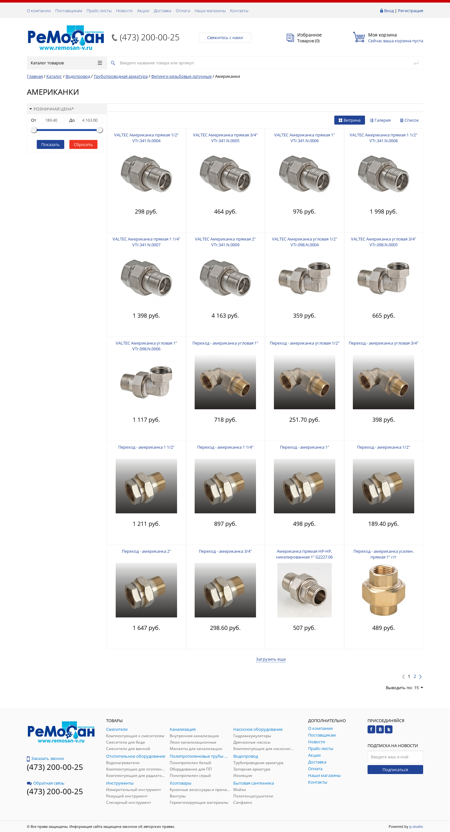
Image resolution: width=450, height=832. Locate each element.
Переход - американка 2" (146, 551)
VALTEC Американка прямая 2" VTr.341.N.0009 (225, 242)
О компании (39, 10)
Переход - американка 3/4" (225, 551)
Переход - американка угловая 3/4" (383, 343)
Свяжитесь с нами (225, 37)
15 (418, 687)
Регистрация (410, 10)
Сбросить (83, 144)
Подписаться (395, 769)
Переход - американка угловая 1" (225, 343)
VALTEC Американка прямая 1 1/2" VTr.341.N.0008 (383, 137)
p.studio (416, 826)
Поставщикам (68, 10)
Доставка (162, 10)
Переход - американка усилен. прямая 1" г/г (383, 554)
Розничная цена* (51, 109)
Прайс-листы (99, 10)
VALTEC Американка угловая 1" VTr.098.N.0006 (146, 346)
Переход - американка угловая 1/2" (304, 343)
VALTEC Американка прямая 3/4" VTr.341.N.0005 (225, 137)
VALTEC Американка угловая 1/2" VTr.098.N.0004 (304, 242)
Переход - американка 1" (304, 447)
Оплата (183, 10)
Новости (124, 10)
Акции (143, 10)
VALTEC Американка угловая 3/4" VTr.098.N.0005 (383, 242)
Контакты (239, 10)
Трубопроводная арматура (121, 76)
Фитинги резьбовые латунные (181, 76)
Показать (50, 144)
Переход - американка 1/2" (383, 447)
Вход (389, 10)
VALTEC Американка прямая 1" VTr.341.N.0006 (304, 137)
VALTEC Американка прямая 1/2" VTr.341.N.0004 (146, 137)
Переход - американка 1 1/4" (225, 447)
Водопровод (78, 76)
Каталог (54, 76)
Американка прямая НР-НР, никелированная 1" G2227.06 (304, 554)
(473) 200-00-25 (150, 37)
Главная (35, 76)
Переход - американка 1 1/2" (146, 447)
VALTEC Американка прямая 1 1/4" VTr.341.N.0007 (146, 242)
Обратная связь (46, 783)
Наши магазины (210, 10)
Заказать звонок (45, 758)
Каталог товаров (66, 63)
